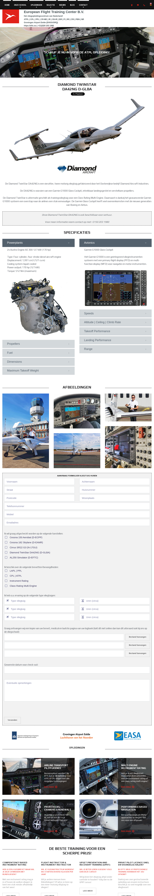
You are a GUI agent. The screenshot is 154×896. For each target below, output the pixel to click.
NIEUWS (62, 6)
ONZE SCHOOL (20, 6)
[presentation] (28, 709)
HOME (7, 5)
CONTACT (83, 6)
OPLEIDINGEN (36, 6)
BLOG (72, 5)
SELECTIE (50, 6)
